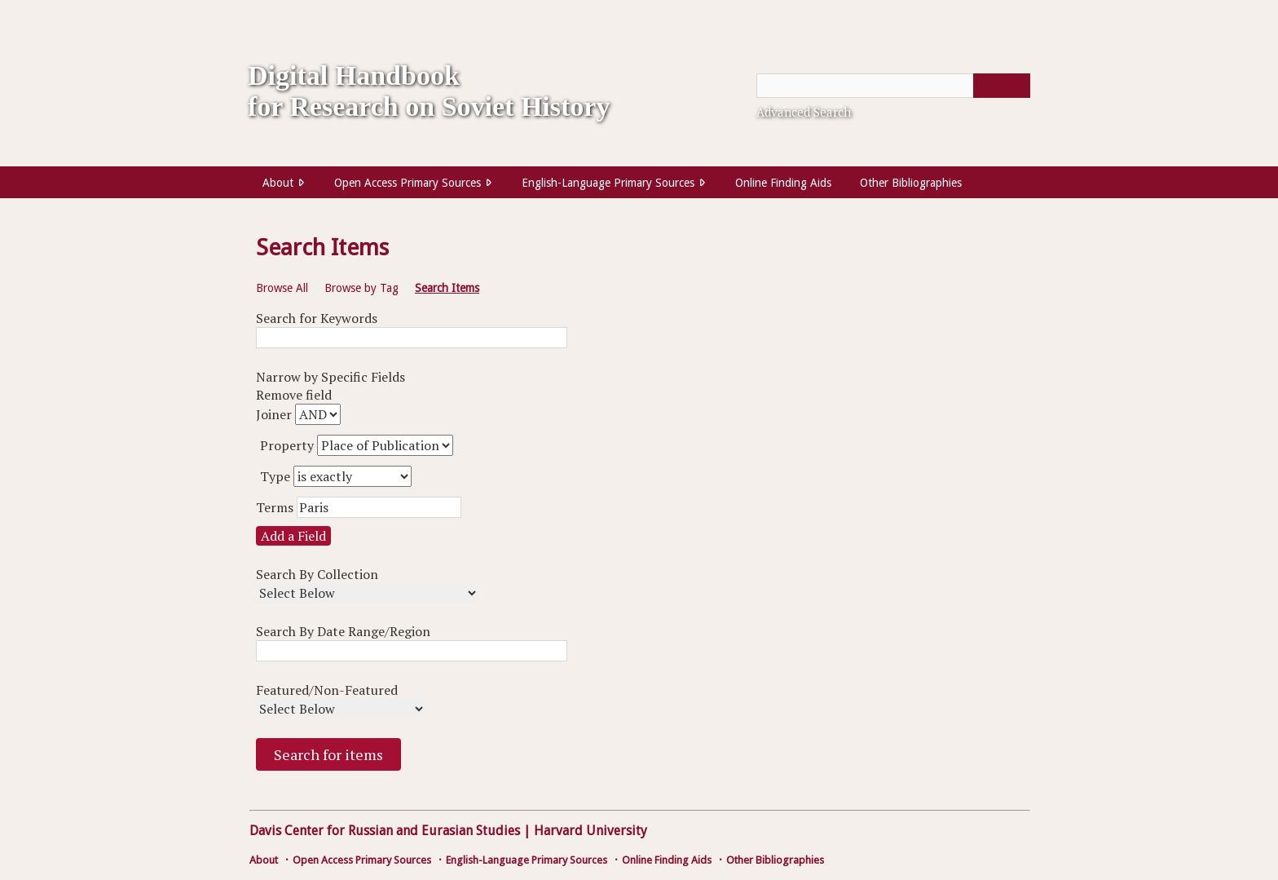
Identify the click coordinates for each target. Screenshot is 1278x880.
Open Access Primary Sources (407, 182)
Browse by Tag (361, 287)
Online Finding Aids (783, 182)
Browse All (282, 287)
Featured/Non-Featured (327, 690)
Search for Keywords (316, 318)
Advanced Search (803, 112)
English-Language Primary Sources (608, 182)
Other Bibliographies (911, 182)
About (277, 182)
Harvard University (590, 830)
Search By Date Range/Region (343, 631)
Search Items (447, 287)
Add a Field (293, 536)
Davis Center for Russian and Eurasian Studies (384, 830)
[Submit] (1001, 85)
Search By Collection (317, 574)
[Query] (893, 85)
